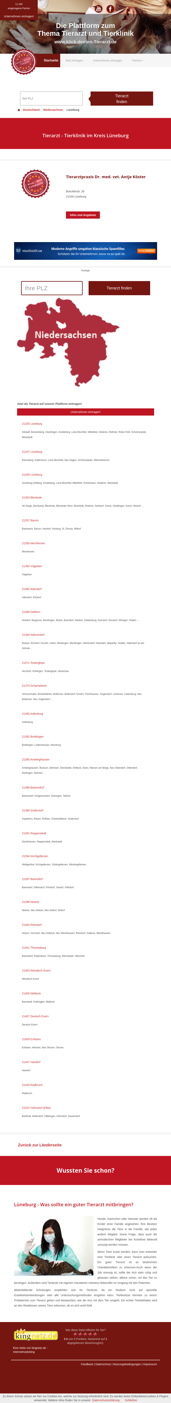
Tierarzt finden (121, 99)
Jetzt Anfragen (74, 60)
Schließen (131, 1400)
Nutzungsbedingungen (127, 1364)
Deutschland (28, 109)
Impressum (150, 1364)
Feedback (87, 1364)
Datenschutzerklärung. (106, 1400)
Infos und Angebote (83, 215)
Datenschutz (103, 1364)
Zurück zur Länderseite (40, 1145)
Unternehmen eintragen (107, 60)
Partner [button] (137, 60)
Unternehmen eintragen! (85, 412)
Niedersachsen (53, 109)
